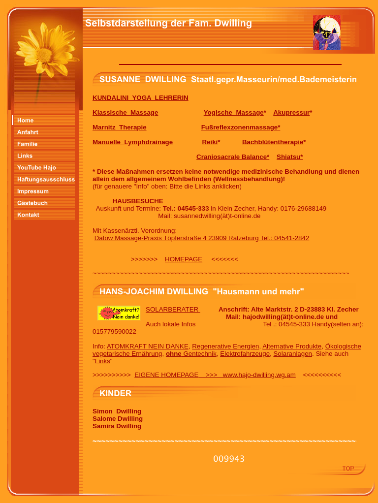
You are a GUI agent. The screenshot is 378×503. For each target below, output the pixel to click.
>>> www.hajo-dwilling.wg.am (246, 374)
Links (102, 361)
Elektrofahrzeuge (245, 353)
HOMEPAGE (183, 259)
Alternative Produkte (291, 346)
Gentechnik (191, 353)
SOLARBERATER (173, 309)
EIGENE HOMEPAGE (166, 374)
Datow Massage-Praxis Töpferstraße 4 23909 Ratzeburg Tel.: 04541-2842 (202, 238)
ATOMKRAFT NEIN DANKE (148, 346)
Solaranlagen (292, 353)
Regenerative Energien (225, 346)
